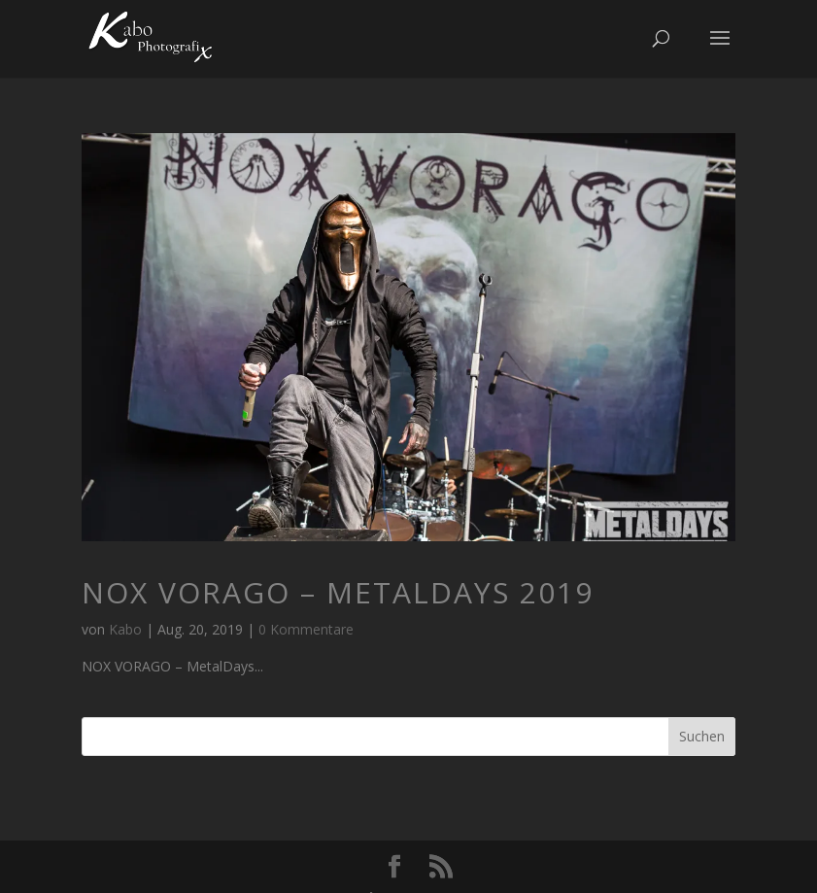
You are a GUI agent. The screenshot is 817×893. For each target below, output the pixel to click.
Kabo (125, 629)
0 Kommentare (306, 629)
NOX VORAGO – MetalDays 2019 (338, 592)
